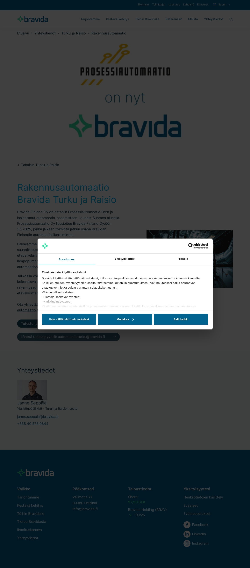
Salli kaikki (181, 319)
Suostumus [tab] (67, 259)
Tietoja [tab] (183, 258)
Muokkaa (125, 319)
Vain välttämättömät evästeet (69, 319)
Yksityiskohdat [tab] (125, 258)
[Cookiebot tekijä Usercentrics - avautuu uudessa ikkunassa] (191, 246)
